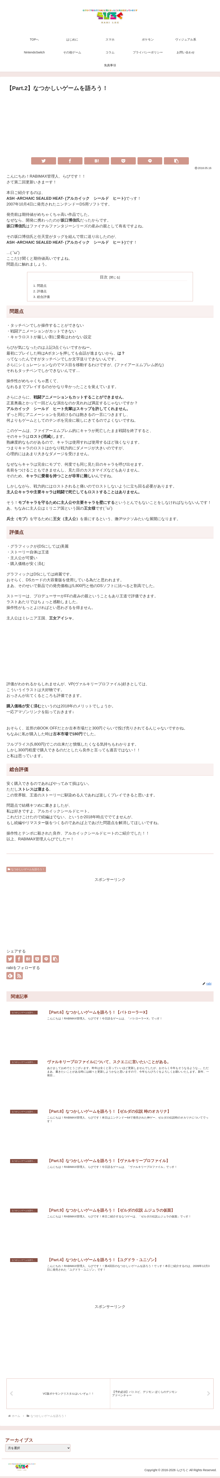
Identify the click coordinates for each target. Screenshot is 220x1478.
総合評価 (44, 298)
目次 (104, 277)
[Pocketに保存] (123, 161)
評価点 (42, 292)
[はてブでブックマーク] (96, 161)
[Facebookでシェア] (70, 161)
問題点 (42, 286)
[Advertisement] (110, 125)
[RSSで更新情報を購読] (19, 976)
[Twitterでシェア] (43, 161)
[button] (176, 161)
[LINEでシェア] (150, 161)
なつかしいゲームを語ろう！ (26, 870)
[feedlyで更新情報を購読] (10, 976)
